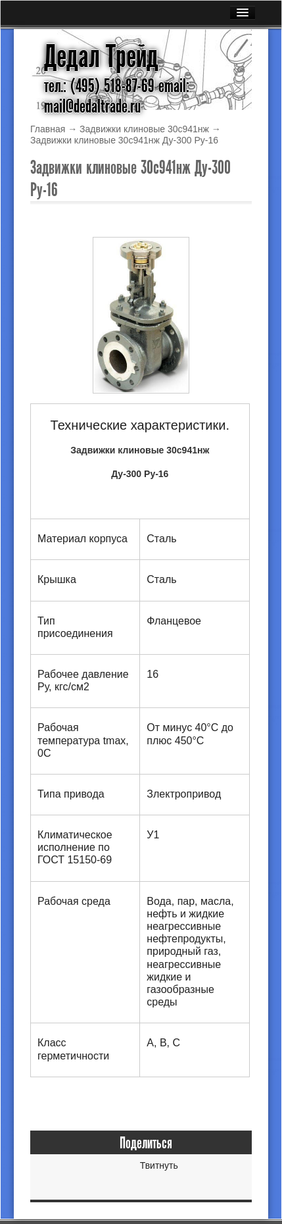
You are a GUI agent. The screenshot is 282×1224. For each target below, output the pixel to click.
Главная (47, 129)
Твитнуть (159, 1165)
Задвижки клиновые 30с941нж (144, 129)
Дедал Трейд (101, 56)
